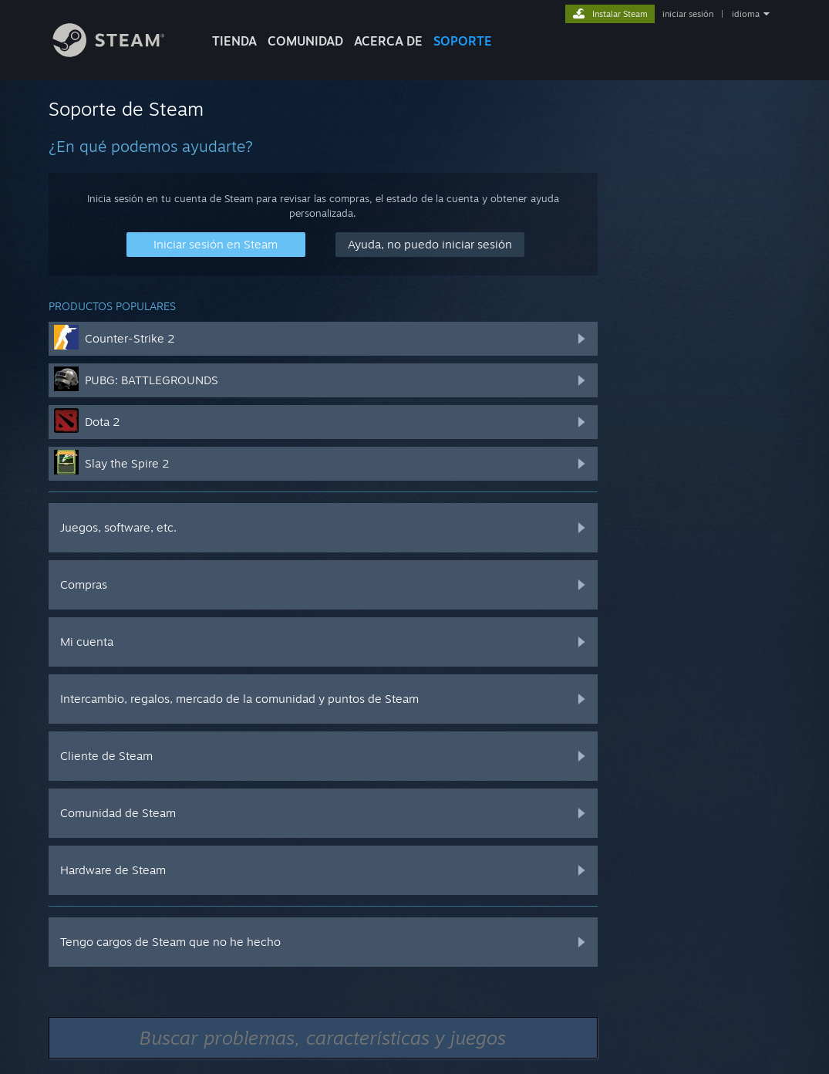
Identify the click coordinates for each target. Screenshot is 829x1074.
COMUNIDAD (305, 41)
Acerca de (388, 41)
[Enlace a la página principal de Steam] (120, 52)
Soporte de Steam (126, 108)
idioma (746, 13)
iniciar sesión (687, 13)
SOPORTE (462, 41)
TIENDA (234, 41)
